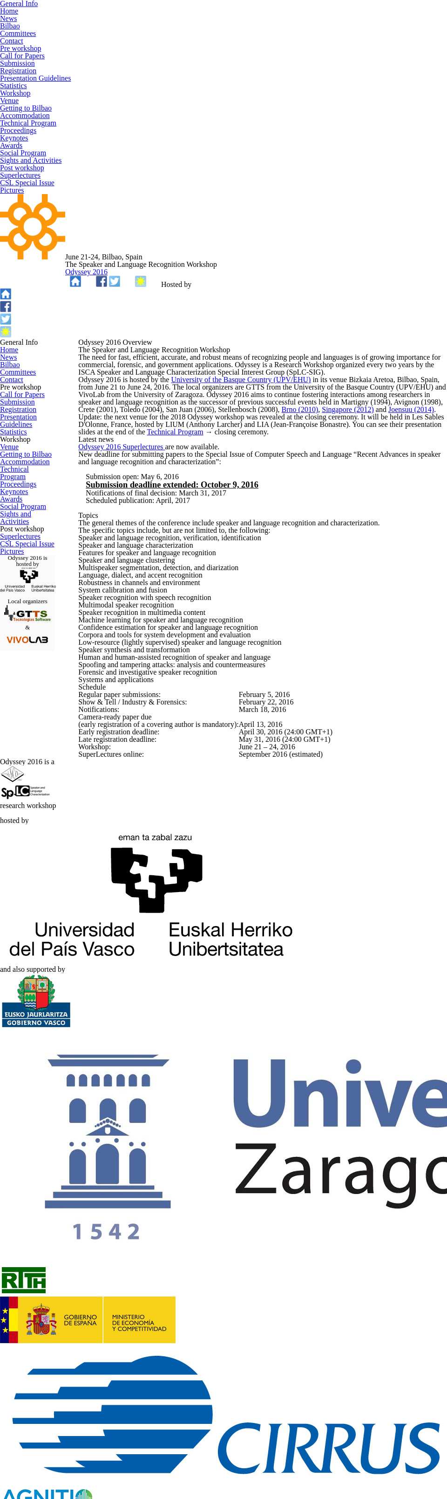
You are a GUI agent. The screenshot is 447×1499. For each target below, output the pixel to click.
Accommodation (24, 606)
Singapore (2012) (373, 428)
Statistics (13, 512)
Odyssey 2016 (259, 209)
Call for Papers (21, 450)
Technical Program (27, 618)
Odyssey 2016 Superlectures (136, 539)
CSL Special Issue (26, 792)
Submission (17, 463)
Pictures (12, 805)
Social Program (22, 668)
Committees (17, 351)
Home (8, 314)
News (8, 326)
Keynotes (13, 643)
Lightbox (278, 1479)
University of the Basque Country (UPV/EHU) (241, 380)
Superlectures (20, 780)
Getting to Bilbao (24, 594)
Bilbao (9, 338)
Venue (9, 581)
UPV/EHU (318, 244)
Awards (11, 656)
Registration (17, 475)
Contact (11, 363)
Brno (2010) (325, 428)
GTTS (208, 1467)
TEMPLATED (194, 1479)
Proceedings (18, 631)
